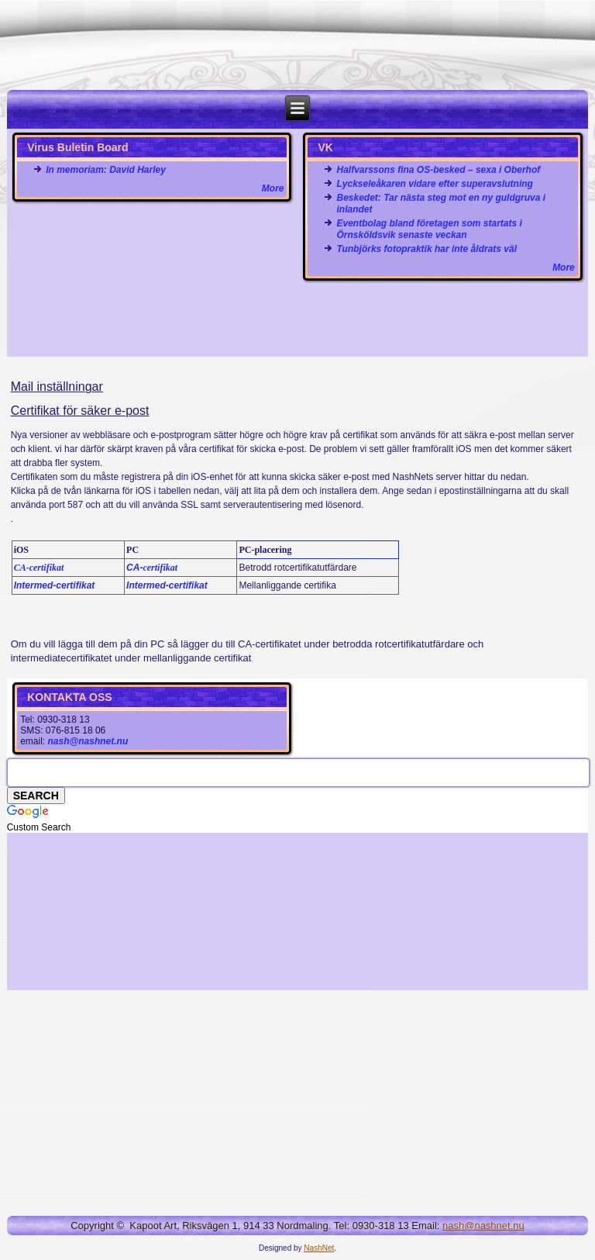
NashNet (319, 1248)
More (273, 188)
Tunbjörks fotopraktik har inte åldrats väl (426, 248)
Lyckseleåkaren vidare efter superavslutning (434, 183)
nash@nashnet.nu (88, 741)
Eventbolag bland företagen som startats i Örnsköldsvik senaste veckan (428, 229)
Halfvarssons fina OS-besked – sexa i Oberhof (438, 169)
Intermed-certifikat (54, 585)
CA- (151, 567)
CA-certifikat (39, 567)
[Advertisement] (297, 319)
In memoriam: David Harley (106, 169)
